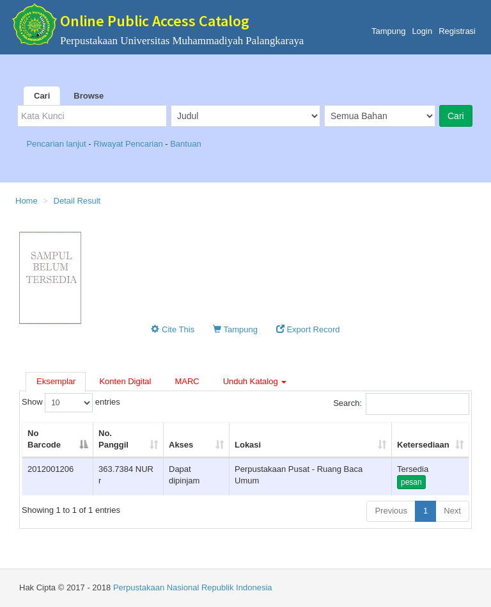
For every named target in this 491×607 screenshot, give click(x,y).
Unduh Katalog (255, 381)
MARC (187, 381)
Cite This (172, 329)
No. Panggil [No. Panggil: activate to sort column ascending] (113, 439)
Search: (401, 404)
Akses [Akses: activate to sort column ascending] (181, 444)
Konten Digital (125, 381)
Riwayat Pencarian (129, 144)
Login (422, 31)
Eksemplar (55, 381)
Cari (42, 96)
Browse (89, 96)
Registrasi (457, 31)
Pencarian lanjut (57, 144)
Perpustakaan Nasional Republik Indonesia (192, 587)
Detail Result (77, 201)
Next (452, 510)
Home (26, 201)
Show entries (71, 402)
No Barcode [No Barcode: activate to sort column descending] (44, 439)
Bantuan (185, 144)
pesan (411, 482)
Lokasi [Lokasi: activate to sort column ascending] (248, 444)
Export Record (308, 329)
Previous (391, 510)
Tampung (388, 31)
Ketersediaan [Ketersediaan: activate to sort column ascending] (423, 444)
